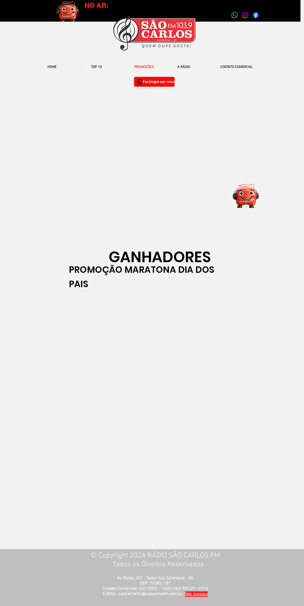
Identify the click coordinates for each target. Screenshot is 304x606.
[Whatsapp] (234, 15)
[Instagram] (245, 15)
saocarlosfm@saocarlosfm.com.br (150, 594)
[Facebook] (256, 15)
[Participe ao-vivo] (154, 82)
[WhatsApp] (140, 82)
